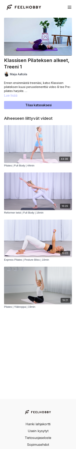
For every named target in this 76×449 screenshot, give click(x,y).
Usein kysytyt (38, 431)
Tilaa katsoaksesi (38, 105)
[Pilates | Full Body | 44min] (38, 166)
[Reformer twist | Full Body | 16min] (38, 213)
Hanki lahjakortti (38, 424)
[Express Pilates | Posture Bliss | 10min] (38, 260)
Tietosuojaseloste (38, 438)
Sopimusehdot (38, 445)
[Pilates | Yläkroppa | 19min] (38, 307)
